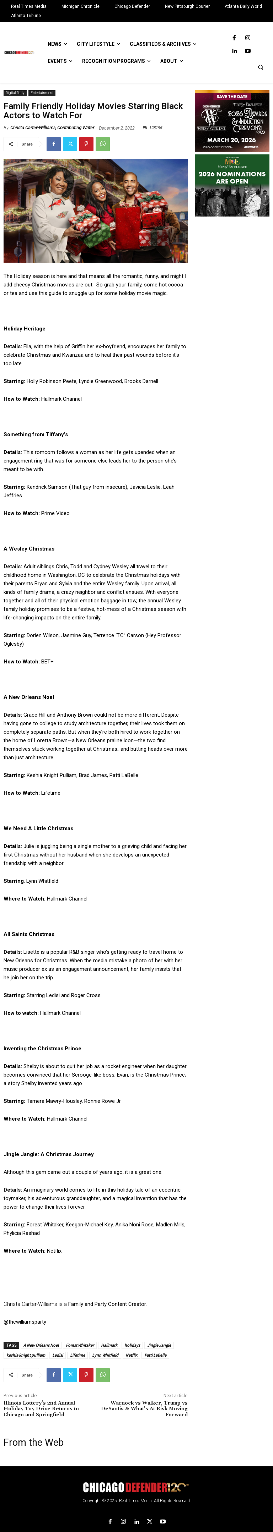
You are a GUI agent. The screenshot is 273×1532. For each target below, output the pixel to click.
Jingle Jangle (159, 1345)
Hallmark (109, 1345)
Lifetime (77, 1355)
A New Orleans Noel (41, 1345)
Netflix (131, 1355)
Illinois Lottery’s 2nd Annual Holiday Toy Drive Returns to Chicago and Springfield (41, 1409)
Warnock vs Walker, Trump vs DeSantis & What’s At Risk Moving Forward (144, 1409)
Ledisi (57, 1355)
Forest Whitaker (80, 1345)
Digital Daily (15, 93)
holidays (132, 1345)
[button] (260, 67)
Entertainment (41, 93)
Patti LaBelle (155, 1355)
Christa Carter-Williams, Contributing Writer (52, 127)
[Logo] (136, 1487)
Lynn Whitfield (105, 1355)
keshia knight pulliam (25, 1355)
